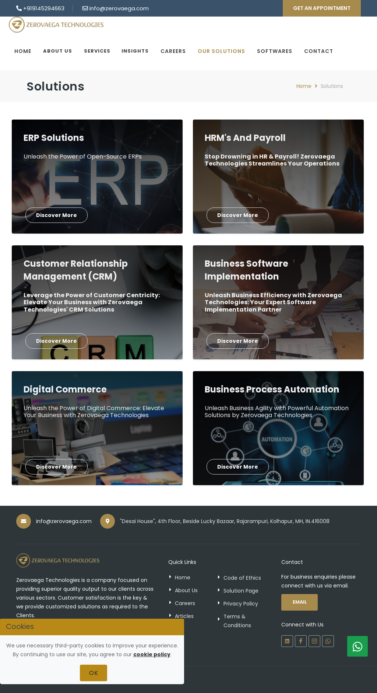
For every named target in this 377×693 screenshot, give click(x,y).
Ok (93, 673)
